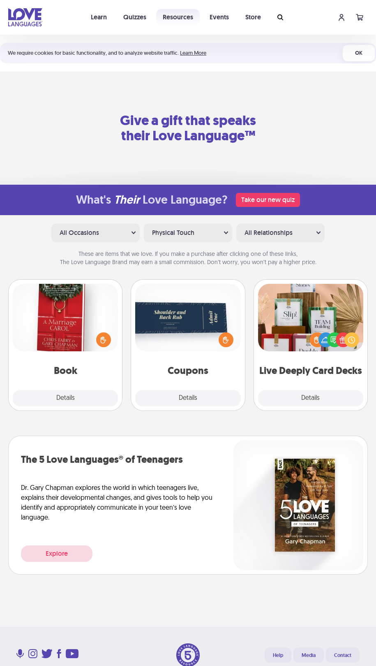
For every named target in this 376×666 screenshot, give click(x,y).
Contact (342, 655)
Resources (178, 17)
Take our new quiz (268, 199)
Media (309, 655)
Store (253, 17)
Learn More (193, 52)
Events (219, 17)
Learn (99, 17)
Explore (57, 553)
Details (65, 398)
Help (278, 655)
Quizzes (134, 17)
